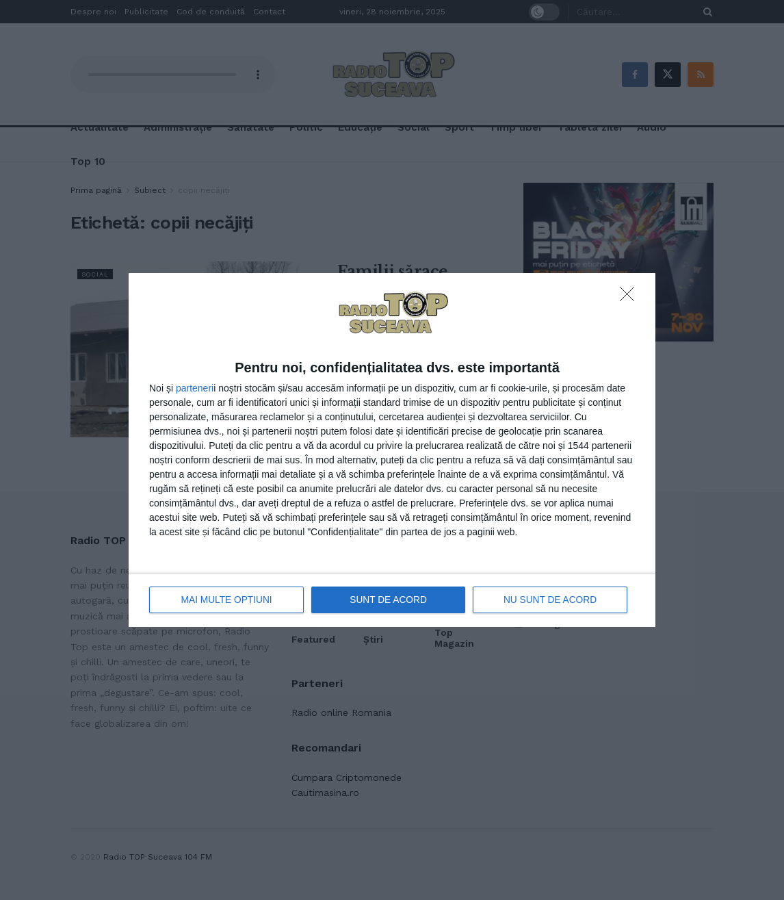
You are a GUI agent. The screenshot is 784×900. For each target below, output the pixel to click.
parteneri (194, 389)
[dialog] (392, 450)
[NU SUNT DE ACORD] (631, 298)
